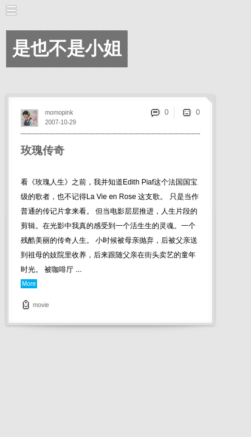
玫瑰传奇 (42, 150)
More (29, 283)
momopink (59, 112)
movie (41, 305)
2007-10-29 (60, 122)
